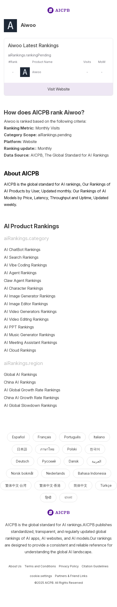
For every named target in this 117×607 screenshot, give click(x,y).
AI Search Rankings (21, 257)
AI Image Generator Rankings (29, 296)
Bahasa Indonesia (92, 473)
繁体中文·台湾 (15, 485)
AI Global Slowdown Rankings (30, 405)
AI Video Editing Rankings (26, 319)
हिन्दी (48, 497)
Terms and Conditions (40, 566)
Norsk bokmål (22, 473)
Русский (49, 461)
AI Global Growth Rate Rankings (32, 389)
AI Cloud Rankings (20, 350)
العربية (96, 461)
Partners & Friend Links (71, 576)
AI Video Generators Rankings (30, 311)
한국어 (95, 449)
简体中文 (80, 485)
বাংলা (68, 497)
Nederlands (55, 473)
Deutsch (22, 461)
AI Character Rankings (23, 288)
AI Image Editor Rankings (26, 303)
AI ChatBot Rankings (22, 249)
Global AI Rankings (20, 374)
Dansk (74, 461)
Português (72, 437)
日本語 (22, 449)
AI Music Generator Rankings (29, 334)
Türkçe (106, 485)
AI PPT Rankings (19, 327)
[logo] (58, 11)
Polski (72, 449)
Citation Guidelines (95, 566)
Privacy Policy (69, 566)
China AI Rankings (20, 382)
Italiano (99, 437)
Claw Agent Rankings (22, 280)
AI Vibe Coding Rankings (25, 265)
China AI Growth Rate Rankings (31, 397)
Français (44, 437)
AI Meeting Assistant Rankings (30, 342)
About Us (15, 566)
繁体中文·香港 (50, 485)
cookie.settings (41, 576)
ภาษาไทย (47, 449)
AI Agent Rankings (20, 272)
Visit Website (58, 89)
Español (18, 437)
